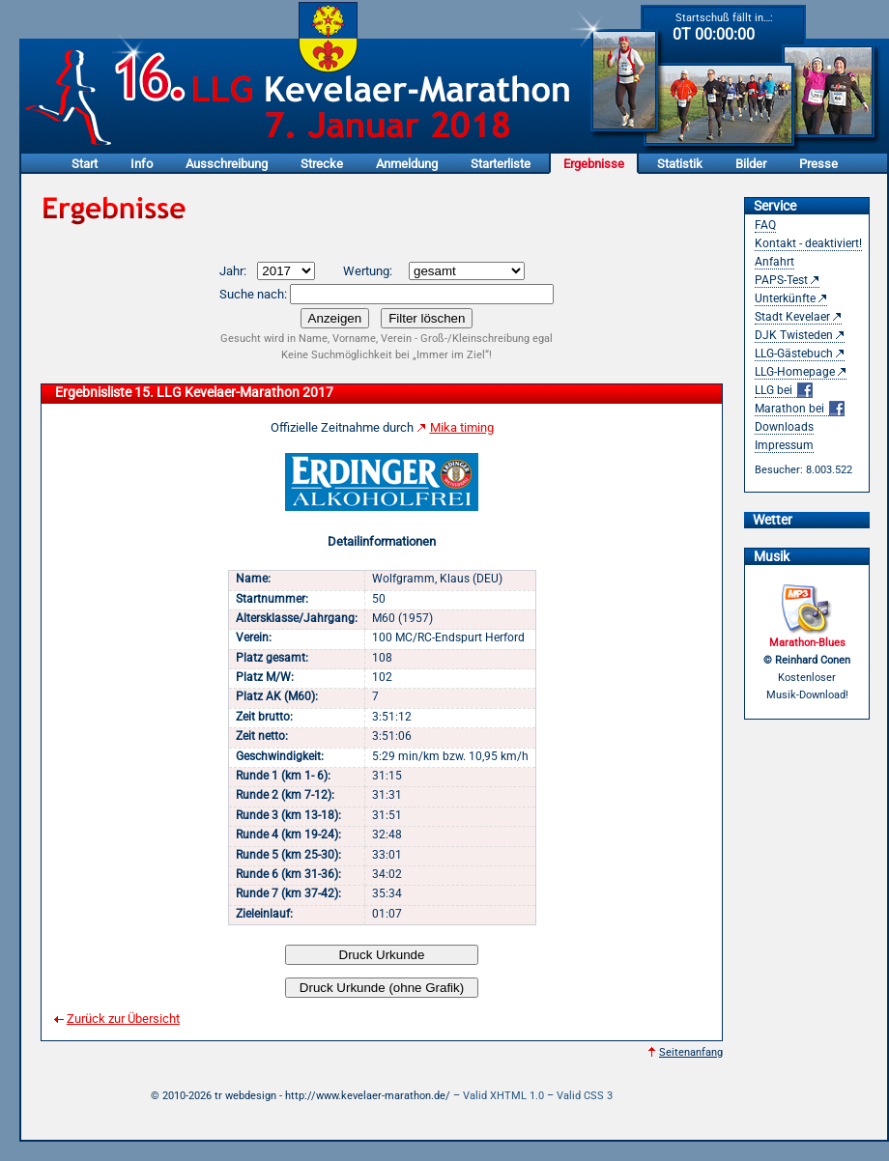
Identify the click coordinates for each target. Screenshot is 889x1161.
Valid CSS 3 (585, 1096)
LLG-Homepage (795, 372)
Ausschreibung (227, 163)
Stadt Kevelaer (792, 317)
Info (141, 163)
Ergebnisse (593, 163)
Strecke (322, 163)
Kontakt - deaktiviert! (808, 243)
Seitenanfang (691, 1052)
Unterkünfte (785, 298)
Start (85, 163)
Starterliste (501, 163)
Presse (818, 163)
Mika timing (462, 427)
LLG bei (784, 390)
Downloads (784, 427)
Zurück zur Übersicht (123, 1018)
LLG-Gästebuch (794, 353)
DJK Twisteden (794, 335)
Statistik (680, 163)
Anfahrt (774, 262)
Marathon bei (800, 409)
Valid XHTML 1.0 (503, 1096)
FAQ (765, 225)
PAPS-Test (781, 280)
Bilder (750, 163)
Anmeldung (407, 163)
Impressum (784, 445)
